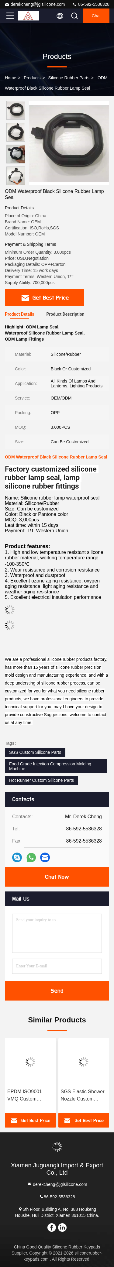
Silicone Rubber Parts (68, 77)
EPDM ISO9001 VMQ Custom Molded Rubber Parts (30, 1096)
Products (32, 77)
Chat (96, 15)
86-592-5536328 (90, 4)
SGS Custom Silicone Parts (35, 752)
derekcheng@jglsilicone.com (35, 4)
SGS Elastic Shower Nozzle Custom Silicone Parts (83, 1096)
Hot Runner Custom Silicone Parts (41, 780)
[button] (17, 183)
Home (10, 77)
